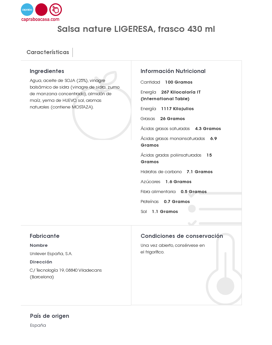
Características (47, 52)
